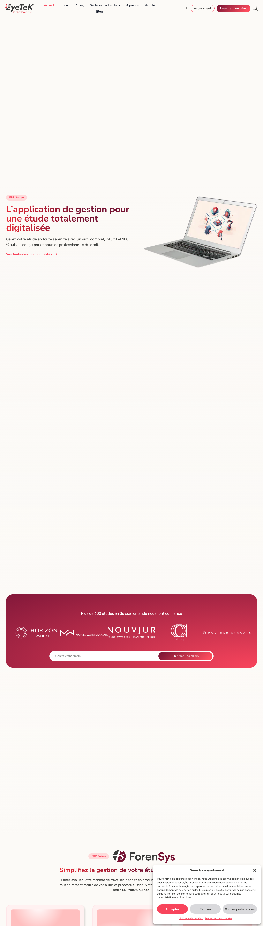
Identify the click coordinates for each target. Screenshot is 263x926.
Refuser (205, 909)
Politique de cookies (191, 918)
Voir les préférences (240, 909)
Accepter (172, 909)
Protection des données (218, 918)
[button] (255, 870)
